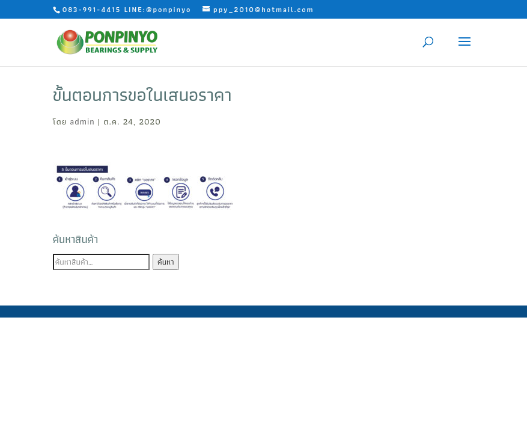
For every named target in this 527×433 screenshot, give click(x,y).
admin (82, 121)
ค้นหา (165, 262)
